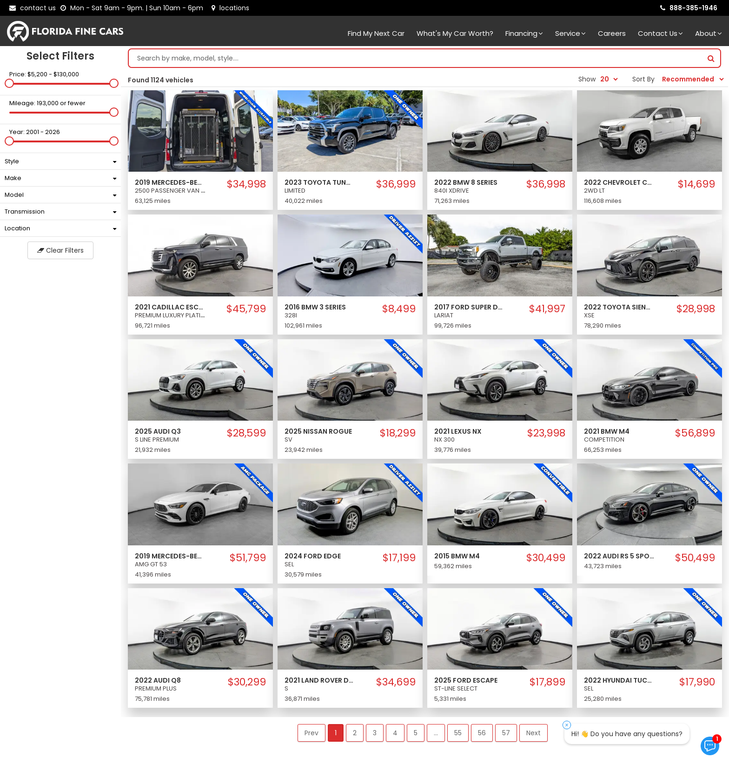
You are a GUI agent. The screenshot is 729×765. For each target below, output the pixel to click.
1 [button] (336, 733)
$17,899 (547, 682)
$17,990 (697, 682)
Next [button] (533, 733)
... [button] (436, 733)
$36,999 (396, 184)
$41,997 (547, 309)
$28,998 (695, 309)
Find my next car (376, 33)
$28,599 (246, 433)
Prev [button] (311, 733)
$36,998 (545, 184)
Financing (524, 33)
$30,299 (247, 682)
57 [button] (506, 733)
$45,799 (246, 309)
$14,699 (696, 184)
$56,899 (695, 433)
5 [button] (416, 733)
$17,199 (399, 558)
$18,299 (398, 433)
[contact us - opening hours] (133, 8)
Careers (612, 33)
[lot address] (230, 8)
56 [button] (482, 733)
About (708, 33)
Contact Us (660, 33)
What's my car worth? (455, 33)
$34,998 (246, 184)
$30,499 (545, 558)
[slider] (9, 83)
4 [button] (395, 733)
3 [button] (375, 733)
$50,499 (695, 558)
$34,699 (396, 682)
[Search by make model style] (415, 58)
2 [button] (355, 733)
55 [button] (458, 733)
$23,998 (546, 433)
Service (570, 33)
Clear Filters (60, 250)
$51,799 (248, 558)
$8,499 (399, 309)
